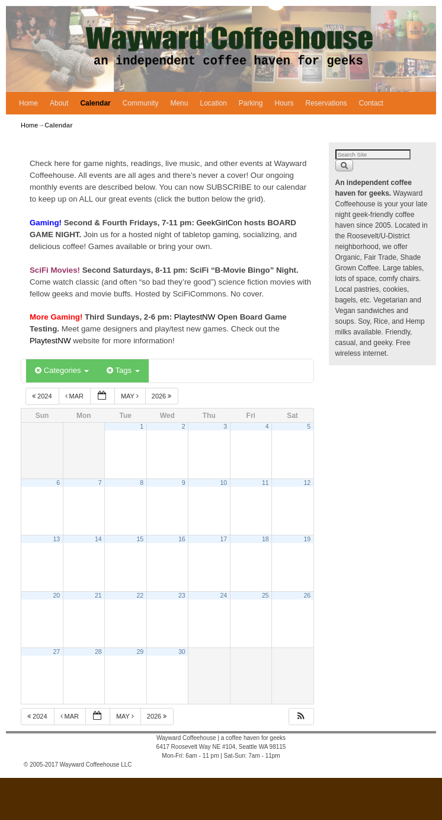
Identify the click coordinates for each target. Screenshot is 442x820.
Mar (75, 396)
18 (265, 539)
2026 (163, 396)
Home (28, 103)
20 (56, 595)
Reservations (326, 103)
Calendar (95, 103)
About (59, 103)
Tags (123, 370)
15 (139, 539)
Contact (371, 103)
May (130, 396)
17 (223, 539)
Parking (251, 103)
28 (98, 651)
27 (56, 651)
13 (56, 539)
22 (139, 595)
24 (223, 595)
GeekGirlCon (221, 222)
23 (181, 595)
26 (306, 595)
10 (223, 482)
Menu (179, 103)
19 (306, 539)
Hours (284, 103)
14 (98, 539)
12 (306, 482)
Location (213, 103)
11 (265, 482)
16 (181, 539)
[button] (301, 717)
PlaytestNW (195, 316)
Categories (62, 370)
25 (265, 595)
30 (181, 651)
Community (141, 103)
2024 (43, 396)
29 (139, 651)
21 (98, 595)
